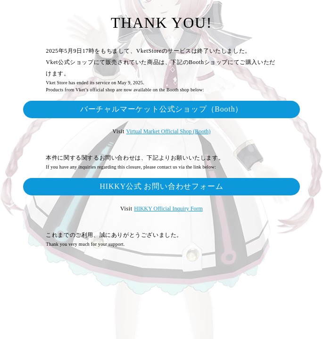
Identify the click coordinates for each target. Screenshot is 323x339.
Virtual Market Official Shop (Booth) (168, 131)
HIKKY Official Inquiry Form (168, 208)
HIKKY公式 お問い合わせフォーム (162, 186)
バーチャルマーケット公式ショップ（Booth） (161, 109)
